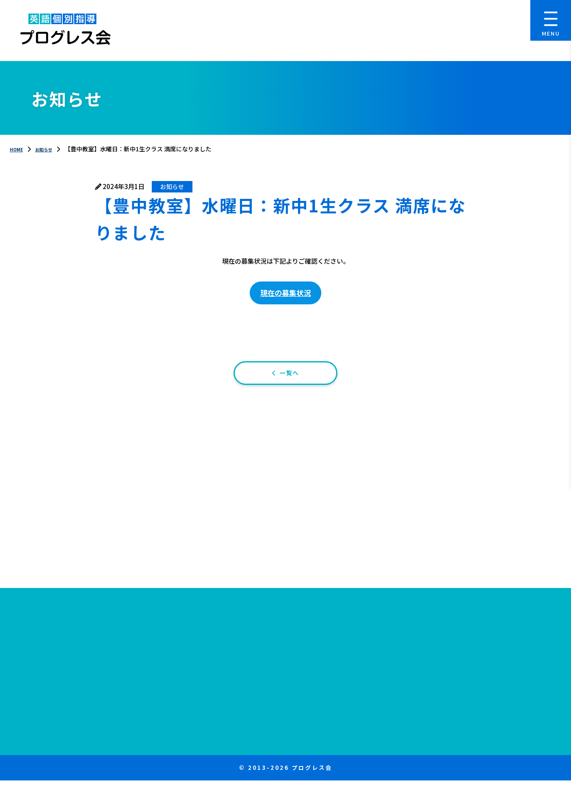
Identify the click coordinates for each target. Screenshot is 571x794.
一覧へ (290, 381)
